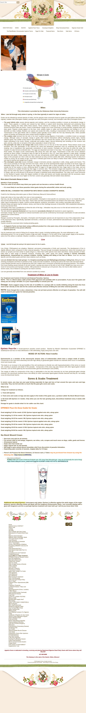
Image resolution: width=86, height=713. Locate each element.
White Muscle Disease (15, 593)
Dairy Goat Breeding (14, 578)
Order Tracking (13, 565)
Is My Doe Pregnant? (14, 637)
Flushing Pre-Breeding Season (17, 639)
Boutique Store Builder (37, 662)
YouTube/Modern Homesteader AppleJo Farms (20, 31)
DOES (17, 28)
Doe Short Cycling (14, 636)
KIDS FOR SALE (7, 28)
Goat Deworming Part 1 (15, 548)
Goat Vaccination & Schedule (17, 541)
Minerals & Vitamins (14, 568)
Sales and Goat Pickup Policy (17, 579)
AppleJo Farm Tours (33, 28)
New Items (60, 31)
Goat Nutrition (12, 567)
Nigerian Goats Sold (77, 28)
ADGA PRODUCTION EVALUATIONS (15, 618)
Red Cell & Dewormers (15, 560)
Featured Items (50, 31)
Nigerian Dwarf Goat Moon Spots (18, 537)
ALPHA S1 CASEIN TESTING (17, 596)
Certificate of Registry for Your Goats (19, 615)
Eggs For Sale (39, 31)
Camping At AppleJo (47, 28)
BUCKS (23, 28)
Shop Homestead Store (62, 28)
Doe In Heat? (12, 581)
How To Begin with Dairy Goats (17, 531)
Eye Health (12, 629)
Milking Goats (12, 610)
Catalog (11, 528)
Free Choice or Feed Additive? (17, 644)
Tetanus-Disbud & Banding (16, 622)
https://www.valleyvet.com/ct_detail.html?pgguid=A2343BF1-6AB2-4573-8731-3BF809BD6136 (37, 461)
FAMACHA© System (14, 561)
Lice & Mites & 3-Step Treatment (18, 555)
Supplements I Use (14, 646)
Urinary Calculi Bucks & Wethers (18, 544)
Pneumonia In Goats (14, 569)
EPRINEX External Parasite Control (18, 557)
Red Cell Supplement (14, 558)
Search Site (12, 527)
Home (10, 524)
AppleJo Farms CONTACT (16, 526)
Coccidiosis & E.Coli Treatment (17, 553)
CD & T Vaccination (14, 543)
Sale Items (69, 31)
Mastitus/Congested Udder (16, 606)
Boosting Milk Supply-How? (16, 599)
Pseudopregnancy (14, 634)
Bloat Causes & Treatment (16, 577)
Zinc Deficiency (13, 575)
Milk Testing (12, 601)
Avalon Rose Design (54, 662)
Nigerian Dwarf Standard (15, 536)
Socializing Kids (13, 627)
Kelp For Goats (13, 562)
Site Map (11, 530)
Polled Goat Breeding (14, 640)
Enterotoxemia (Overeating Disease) (19, 626)
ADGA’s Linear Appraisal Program (18, 616)
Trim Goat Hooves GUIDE (16, 538)
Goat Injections (13, 572)
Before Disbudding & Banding (17, 620)
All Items (76, 31)
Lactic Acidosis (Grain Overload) (18, 592)
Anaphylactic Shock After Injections (18, 633)
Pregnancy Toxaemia (14, 585)
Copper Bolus (12, 643)
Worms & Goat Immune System (17, 641)
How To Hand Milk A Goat (16, 608)
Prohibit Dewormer (14, 554)
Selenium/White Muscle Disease (18, 630)
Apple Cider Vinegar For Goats (17, 571)
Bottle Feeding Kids (14, 609)
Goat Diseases (13, 540)
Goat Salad (12, 632)
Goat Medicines (13, 574)
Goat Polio (11, 595)
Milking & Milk (12, 598)
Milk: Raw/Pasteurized (15, 605)
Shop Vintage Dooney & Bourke (17, 564)
